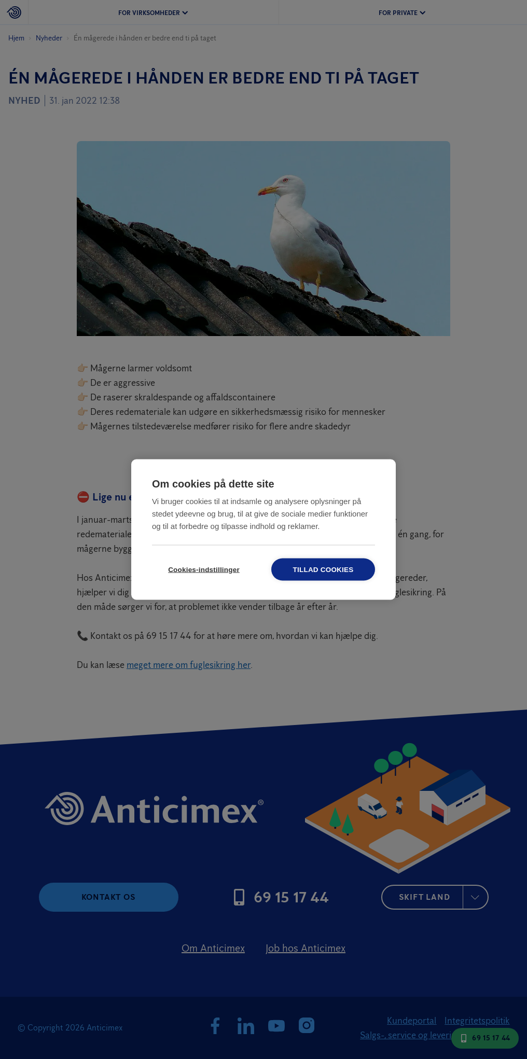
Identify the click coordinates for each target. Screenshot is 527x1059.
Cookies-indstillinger (204, 570)
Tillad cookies (323, 570)
